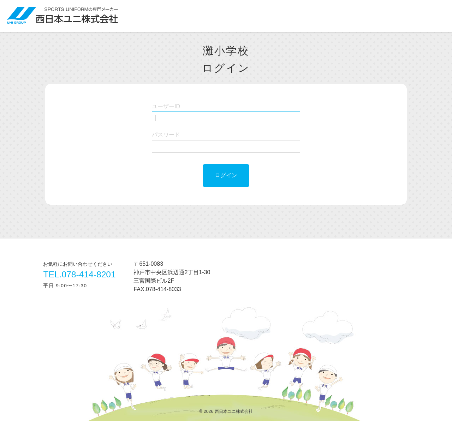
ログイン (226, 175)
